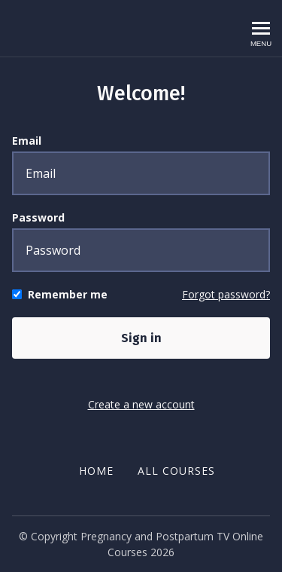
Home (96, 470)
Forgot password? (226, 294)
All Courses (176, 470)
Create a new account (141, 404)
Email (26, 140)
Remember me (68, 294)
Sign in (141, 338)
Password (38, 217)
